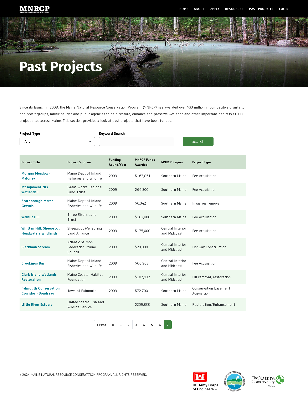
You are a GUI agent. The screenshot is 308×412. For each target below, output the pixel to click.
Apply (215, 9)
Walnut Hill (30, 217)
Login (284, 9)
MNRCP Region (172, 162)
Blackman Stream (35, 247)
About (199, 9)
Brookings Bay (33, 263)
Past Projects (261, 9)
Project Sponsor (79, 162)
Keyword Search (112, 133)
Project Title (30, 162)
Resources (234, 9)
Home (183, 9)
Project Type (30, 133)
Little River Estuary (36, 304)
